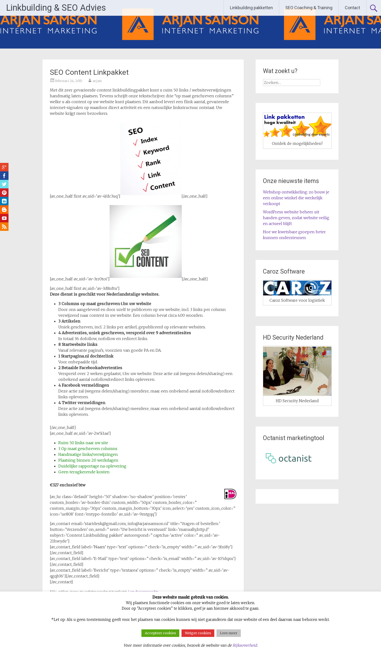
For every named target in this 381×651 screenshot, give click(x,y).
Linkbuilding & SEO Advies (56, 8)
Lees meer (228, 633)
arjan (97, 81)
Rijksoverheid (245, 645)
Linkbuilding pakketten (251, 7)
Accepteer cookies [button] (160, 633)
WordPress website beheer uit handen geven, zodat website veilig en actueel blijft (296, 217)
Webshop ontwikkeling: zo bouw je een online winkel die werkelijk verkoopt (296, 198)
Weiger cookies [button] (198, 633)
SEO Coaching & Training (308, 7)
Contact (352, 7)
